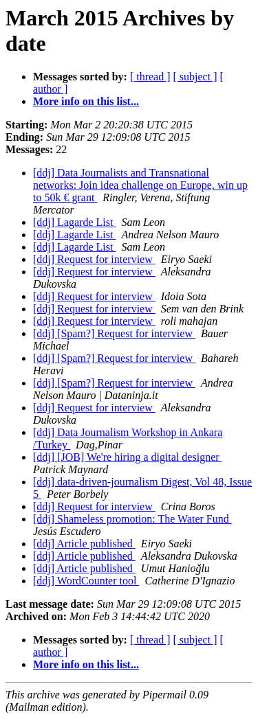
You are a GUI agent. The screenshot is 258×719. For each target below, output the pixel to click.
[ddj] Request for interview (94, 259)
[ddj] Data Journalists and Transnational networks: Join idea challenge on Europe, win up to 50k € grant (140, 185)
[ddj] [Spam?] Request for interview (114, 333)
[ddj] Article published (84, 543)
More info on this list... (86, 101)
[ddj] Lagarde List (74, 222)
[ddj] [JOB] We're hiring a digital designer (127, 457)
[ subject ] (195, 76)
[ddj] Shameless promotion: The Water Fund (132, 519)
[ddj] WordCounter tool (86, 580)
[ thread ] (150, 76)
